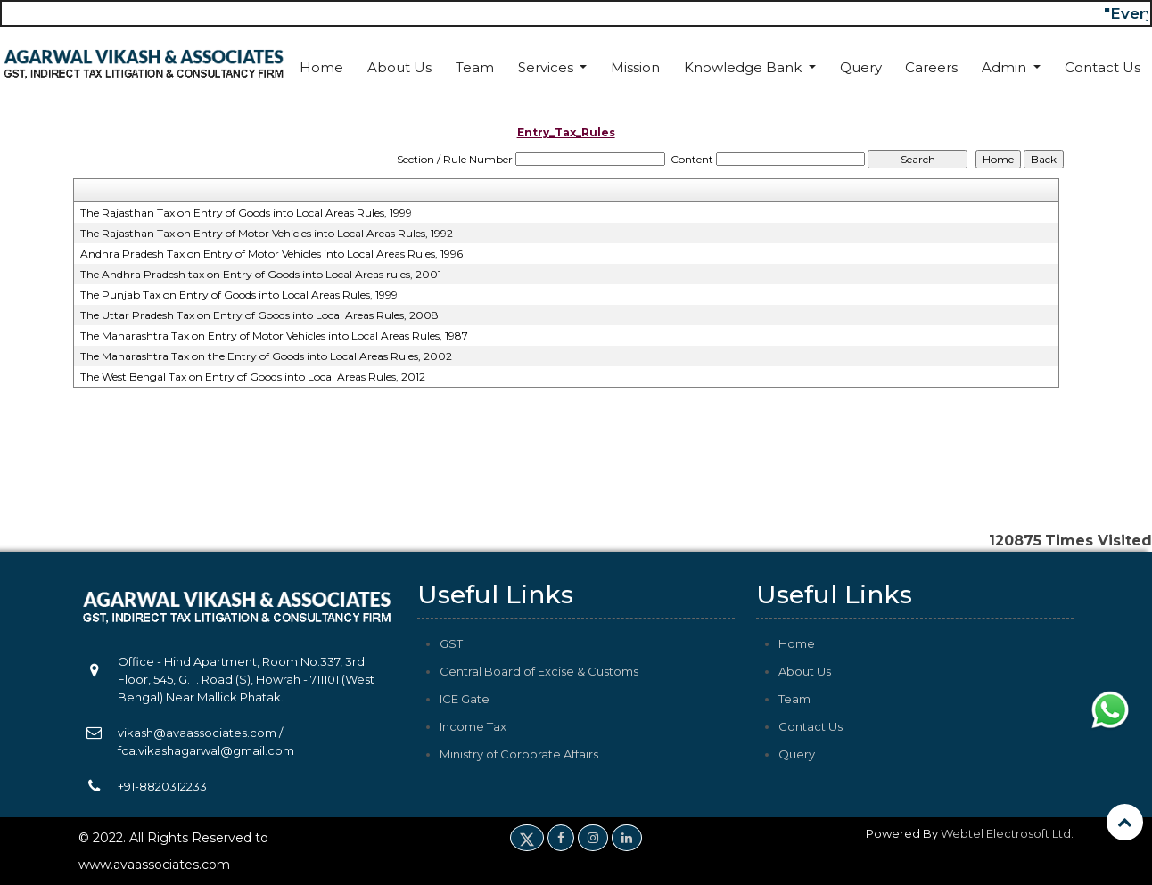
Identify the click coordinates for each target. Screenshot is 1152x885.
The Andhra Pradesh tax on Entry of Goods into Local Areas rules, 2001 (260, 274)
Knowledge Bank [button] (744, 67)
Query (861, 67)
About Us (399, 67)
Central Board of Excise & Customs (539, 671)
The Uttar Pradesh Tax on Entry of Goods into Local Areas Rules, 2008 (259, 315)
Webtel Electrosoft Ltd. (1007, 833)
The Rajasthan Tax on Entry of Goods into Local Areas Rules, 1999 (246, 212)
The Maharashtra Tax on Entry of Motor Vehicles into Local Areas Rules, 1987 (274, 335)
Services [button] (547, 67)
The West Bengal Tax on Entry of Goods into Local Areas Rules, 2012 (252, 376)
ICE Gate (465, 699)
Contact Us (1102, 67)
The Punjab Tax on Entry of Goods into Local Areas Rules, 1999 (239, 294)
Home (321, 67)
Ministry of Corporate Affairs (519, 754)
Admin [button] (1006, 67)
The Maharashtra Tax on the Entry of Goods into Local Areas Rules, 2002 (266, 356)
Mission (635, 67)
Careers (931, 67)
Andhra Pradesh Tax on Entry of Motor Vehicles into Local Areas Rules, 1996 (271, 253)
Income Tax (473, 726)
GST (451, 643)
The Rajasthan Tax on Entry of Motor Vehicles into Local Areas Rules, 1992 (266, 233)
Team (475, 67)
